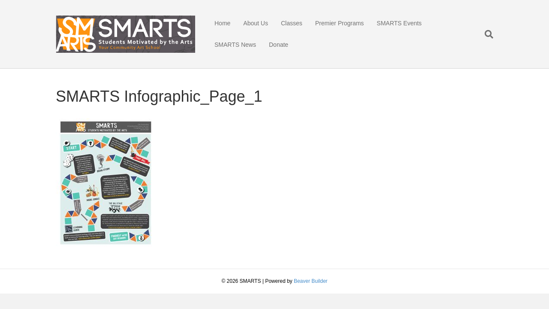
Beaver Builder (311, 281)
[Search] (485, 34)
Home (222, 23)
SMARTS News (235, 44)
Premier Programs (339, 23)
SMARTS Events (399, 23)
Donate (278, 44)
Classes (291, 23)
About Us (255, 23)
